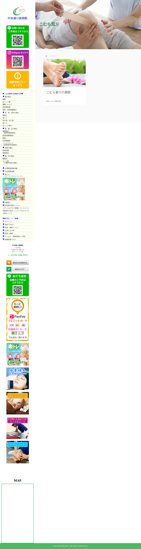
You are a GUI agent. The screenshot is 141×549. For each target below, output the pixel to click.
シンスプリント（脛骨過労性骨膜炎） (10, 144)
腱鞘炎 (5, 158)
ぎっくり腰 (6, 102)
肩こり (5, 123)
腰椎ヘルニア (7, 104)
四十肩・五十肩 (8, 120)
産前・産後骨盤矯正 (10, 110)
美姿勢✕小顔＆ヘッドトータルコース (16, 211)
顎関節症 (6, 153)
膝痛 (4, 138)
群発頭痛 (6, 150)
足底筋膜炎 (6, 140)
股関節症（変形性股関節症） (10, 132)
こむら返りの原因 (58, 92)
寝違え (5, 115)
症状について (49, 101)
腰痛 (4, 99)
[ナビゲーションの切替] (32, 91)
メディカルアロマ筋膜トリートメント (16, 208)
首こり (5, 118)
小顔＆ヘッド (7, 213)
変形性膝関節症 (8, 135)
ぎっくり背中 (7, 126)
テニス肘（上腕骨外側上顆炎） (10, 162)
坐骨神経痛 (6, 107)
